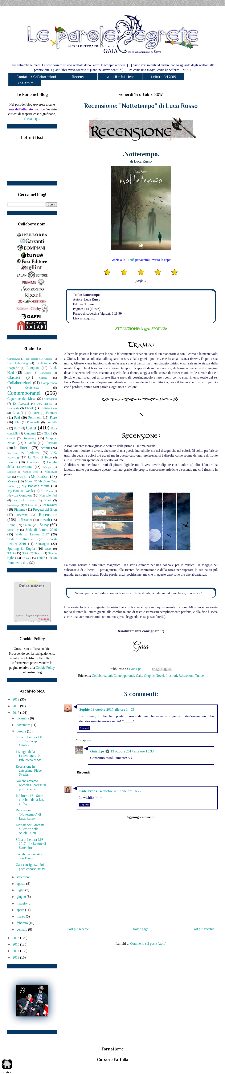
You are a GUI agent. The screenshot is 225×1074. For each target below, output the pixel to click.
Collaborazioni (102, 675)
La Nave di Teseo (40, 457)
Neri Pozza (47, 491)
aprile (21, 910)
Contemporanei (124, 675)
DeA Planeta (44, 403)
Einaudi (18, 413)
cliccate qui (31, 119)
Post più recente (78, 929)
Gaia (139, 675)
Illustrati (171, 675)
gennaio (22, 929)
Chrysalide (45, 372)
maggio (22, 903)
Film (17, 422)
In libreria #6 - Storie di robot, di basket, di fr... (30, 799)
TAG (10, 553)
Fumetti (51, 422)
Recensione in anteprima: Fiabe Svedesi (29, 770)
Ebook (29, 408)
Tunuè (130, 260)
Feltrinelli (35, 417)
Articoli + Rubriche (120, 77)
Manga (47, 467)
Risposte (85, 740)
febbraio (23, 923)
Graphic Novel (154, 675)
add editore (32, 358)
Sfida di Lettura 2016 (41, 529)
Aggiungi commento (140, 817)
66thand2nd (13, 358)
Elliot (35, 413)
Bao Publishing (17, 363)
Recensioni (80, 77)
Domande (13, 408)
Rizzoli (45, 520)
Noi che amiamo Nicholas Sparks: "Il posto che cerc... (31, 785)
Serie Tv (13, 529)
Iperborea (32, 452)
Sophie (84, 709)
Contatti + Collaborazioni (36, 77)
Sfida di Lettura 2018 (22, 539)
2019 (16, 699)
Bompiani (33, 367)
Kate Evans (88, 791)
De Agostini (21, 403)
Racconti (22, 514)
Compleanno (49, 383)
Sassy (44, 525)
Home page (140, 929)
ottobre (22, 731)
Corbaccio (50, 398)
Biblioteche (43, 363)
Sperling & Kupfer (21, 548)
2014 (16, 951)
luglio (21, 890)
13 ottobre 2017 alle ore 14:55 (112, 709)
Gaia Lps (97, 751)
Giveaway (29, 438)
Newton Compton (19, 495)
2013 (16, 957)
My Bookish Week (20, 491)
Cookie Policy (45, 667)
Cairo (28, 372)
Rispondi (84, 728)
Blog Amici (24, 83)
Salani (27, 525)
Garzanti (30, 433)
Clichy (43, 377)
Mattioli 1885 (30, 471)
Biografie (13, 367)
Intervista (12, 453)
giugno (22, 896)
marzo (21, 916)
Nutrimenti (31, 505)
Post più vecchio (203, 929)
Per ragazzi (49, 505)
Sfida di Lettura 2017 (32, 534)
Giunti (11, 438)
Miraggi (21, 476)
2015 (16, 944)
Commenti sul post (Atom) (148, 943)
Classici (13, 377)
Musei (29, 481)
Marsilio (11, 471)
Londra (12, 462)
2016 (16, 938)
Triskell (26, 558)
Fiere (53, 417)
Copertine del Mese (21, 398)
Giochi (48, 433)
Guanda (30, 443)
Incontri (45, 448)
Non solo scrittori (24, 500)
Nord (47, 500)
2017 (16, 712)
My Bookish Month (36, 486)
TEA (25, 553)
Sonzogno (42, 544)
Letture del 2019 (163, 77)
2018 (16, 706)
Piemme (19, 509)
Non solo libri (48, 495)
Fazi (17, 417)
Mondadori (40, 476)
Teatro (38, 553)
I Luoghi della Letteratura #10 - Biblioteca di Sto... (30, 755)
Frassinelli (33, 422)
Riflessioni (24, 520)
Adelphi (48, 358)
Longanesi (33, 462)
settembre (23, 877)
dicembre (23, 718)
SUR (48, 548)
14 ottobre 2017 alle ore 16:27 (119, 791)
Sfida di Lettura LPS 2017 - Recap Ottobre (30, 741)
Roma (11, 525)
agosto (21, 883)
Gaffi (17, 428)
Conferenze (32, 387)
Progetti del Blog (45, 509)
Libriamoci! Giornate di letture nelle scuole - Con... (30, 829)
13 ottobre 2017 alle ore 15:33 (132, 751)
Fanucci (51, 413)
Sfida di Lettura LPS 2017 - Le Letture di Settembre (31, 843)
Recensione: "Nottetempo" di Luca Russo (28, 814)
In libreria (22, 447)
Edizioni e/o (49, 408)
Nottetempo (13, 505)
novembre (24, 725)
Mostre (12, 481)
